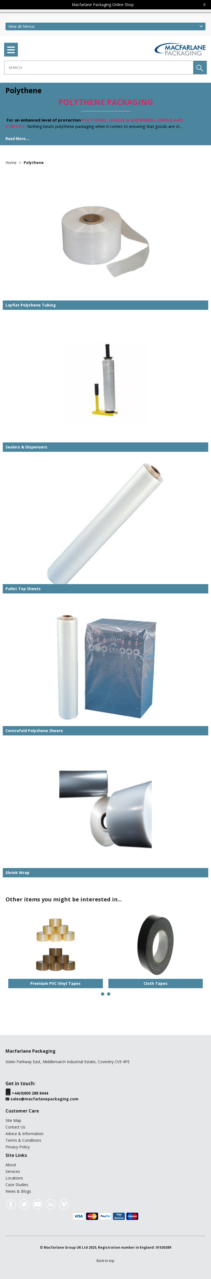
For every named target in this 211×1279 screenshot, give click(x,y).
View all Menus (21, 26)
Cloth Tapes (156, 983)
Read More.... (18, 138)
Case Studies (17, 1184)
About (11, 1164)
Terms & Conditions (23, 1140)
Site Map (13, 1120)
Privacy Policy (18, 1146)
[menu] (11, 50)
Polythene (34, 162)
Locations (14, 1178)
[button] (200, 67)
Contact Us (15, 1127)
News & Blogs (18, 1191)
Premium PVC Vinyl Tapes (55, 983)
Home (12, 162)
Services (13, 1171)
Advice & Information (24, 1133)
